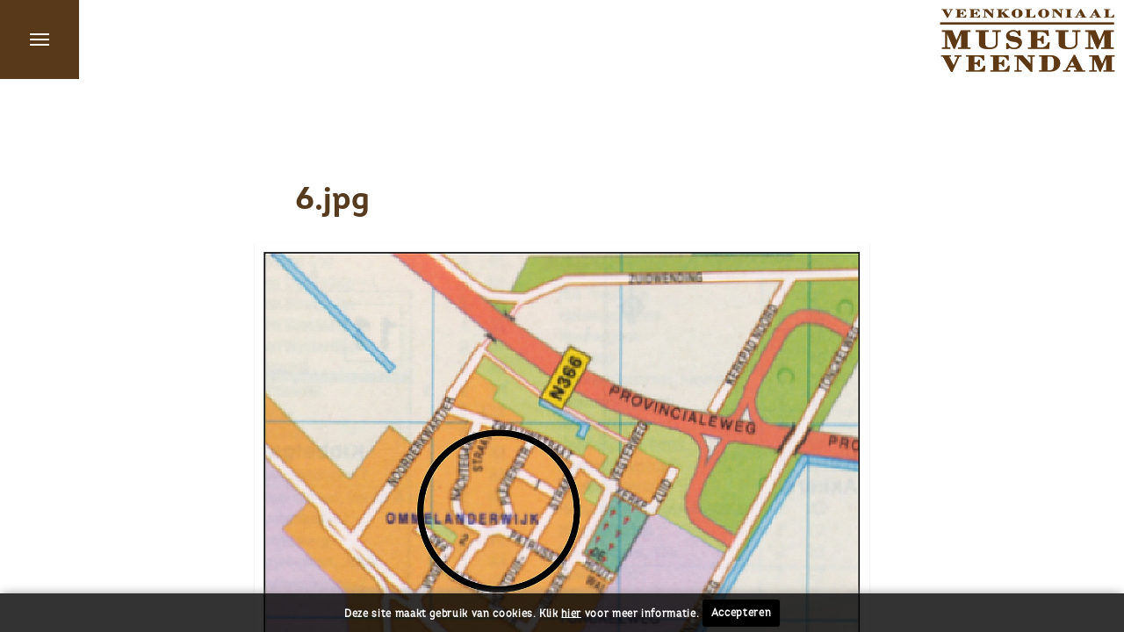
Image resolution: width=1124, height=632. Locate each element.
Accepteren (741, 613)
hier (571, 613)
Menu (39, 39)
